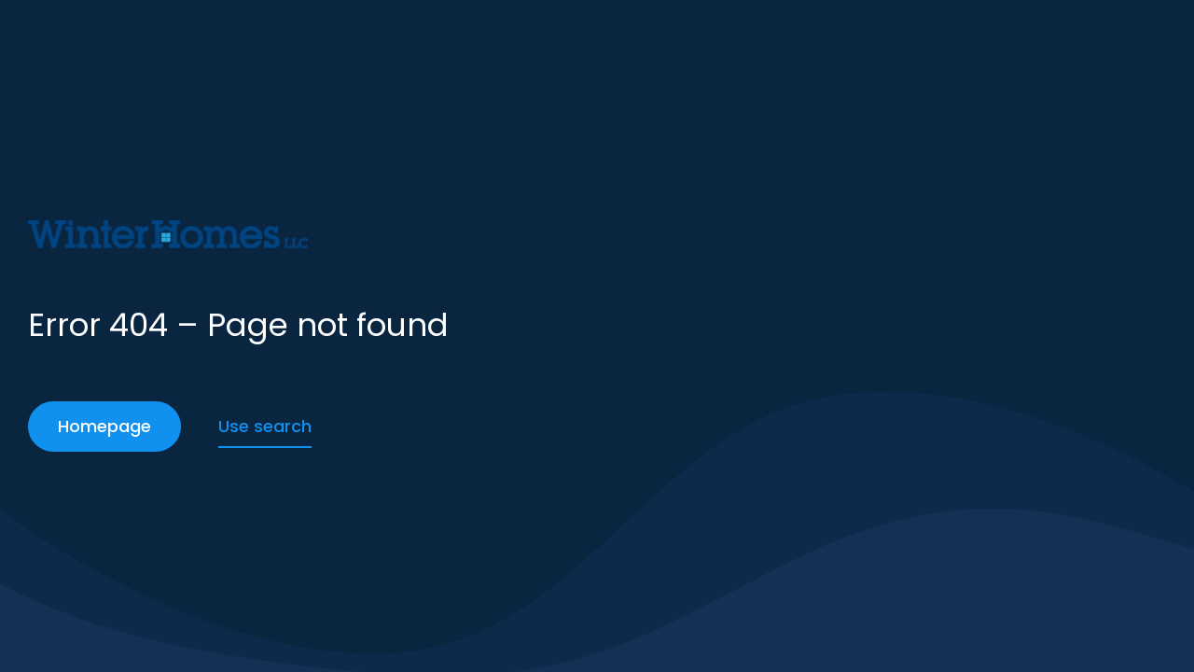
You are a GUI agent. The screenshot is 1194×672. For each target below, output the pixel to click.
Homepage (104, 426)
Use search (265, 426)
